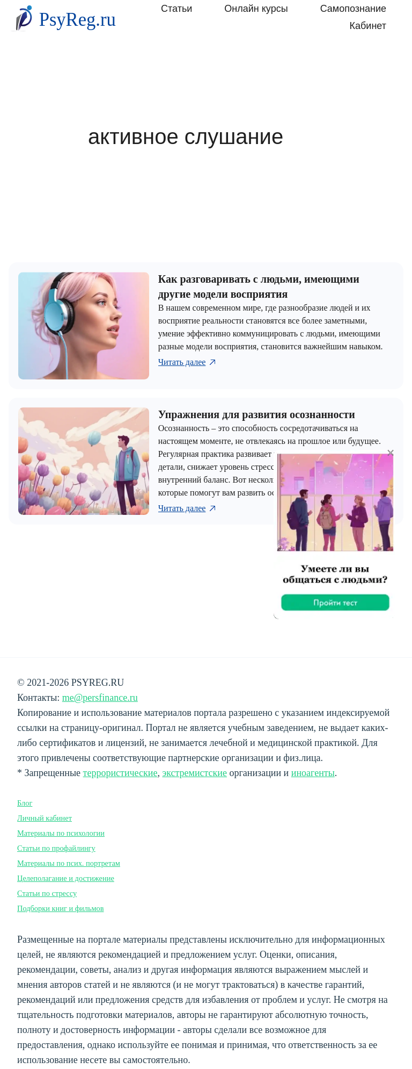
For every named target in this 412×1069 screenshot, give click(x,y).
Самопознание (353, 8)
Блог (24, 803)
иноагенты (313, 772)
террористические (120, 772)
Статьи (176, 8)
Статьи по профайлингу (56, 848)
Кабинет (368, 25)
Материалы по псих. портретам (68, 863)
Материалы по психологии (61, 833)
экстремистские (194, 772)
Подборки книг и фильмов (60, 908)
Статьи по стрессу (47, 893)
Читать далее (188, 362)
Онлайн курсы (256, 8)
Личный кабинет (44, 818)
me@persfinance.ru (100, 697)
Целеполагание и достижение (65, 878)
